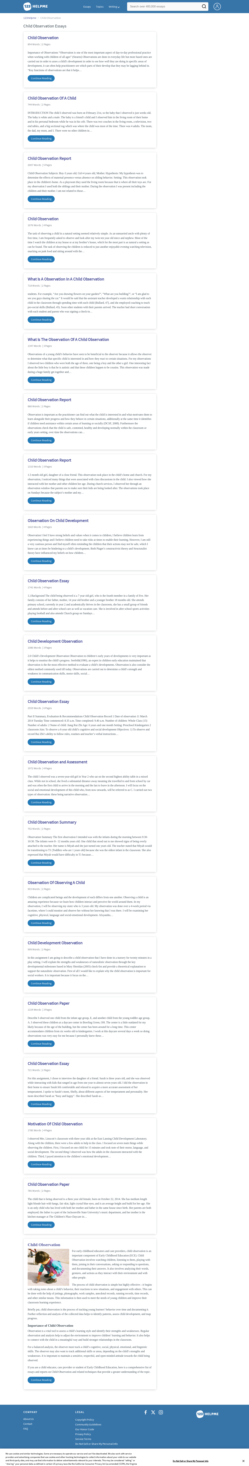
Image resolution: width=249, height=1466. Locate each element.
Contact (27, 1423)
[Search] (204, 7)
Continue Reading (41, 78)
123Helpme (29, 18)
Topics (99, 6)
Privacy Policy (83, 1434)
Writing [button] (113, 6)
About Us (28, 1419)
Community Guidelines (88, 1424)
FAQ (25, 1428)
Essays (87, 6)
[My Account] (219, 6)
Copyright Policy (84, 1419)
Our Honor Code (84, 1429)
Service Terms (83, 1439)
